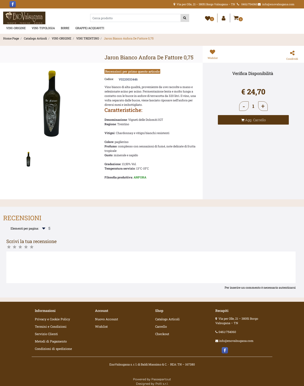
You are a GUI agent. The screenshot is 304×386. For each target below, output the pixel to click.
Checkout (162, 334)
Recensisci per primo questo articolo (132, 71)
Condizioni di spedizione (53, 349)
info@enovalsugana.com (236, 341)
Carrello (161, 326)
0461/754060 (227, 332)
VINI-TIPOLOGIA (43, 28)
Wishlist (101, 326)
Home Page (11, 38)
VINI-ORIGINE (16, 28)
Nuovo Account (106, 319)
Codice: (109, 79)
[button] (184, 18)
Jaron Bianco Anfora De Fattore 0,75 (128, 38)
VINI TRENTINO (87, 38)
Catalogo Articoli (35, 38)
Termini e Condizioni (50, 326)
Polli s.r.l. (161, 384)
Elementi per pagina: (25, 228)
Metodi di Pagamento (51, 341)
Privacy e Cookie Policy (52, 319)
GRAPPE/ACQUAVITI (89, 28)
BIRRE (65, 28)
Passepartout (161, 379)
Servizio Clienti (46, 334)
